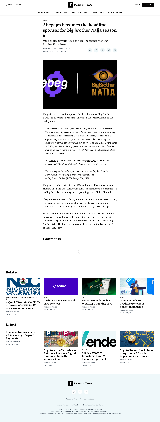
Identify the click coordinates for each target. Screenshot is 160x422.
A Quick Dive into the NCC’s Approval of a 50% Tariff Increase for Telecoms (23, 305)
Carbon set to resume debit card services (61, 302)
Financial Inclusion (80, 12)
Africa (84, 349)
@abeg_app (90, 160)
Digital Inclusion (61, 12)
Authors (75, 399)
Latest (85, 297)
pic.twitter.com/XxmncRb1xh (81, 175)
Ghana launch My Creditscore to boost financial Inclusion (132, 304)
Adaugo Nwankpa (13, 342)
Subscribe (148, 5)
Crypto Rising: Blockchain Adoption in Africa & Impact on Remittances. (136, 353)
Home (40, 12)
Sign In (137, 5)
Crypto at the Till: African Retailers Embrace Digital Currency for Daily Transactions (60, 355)
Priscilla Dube (50, 363)
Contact (83, 399)
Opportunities (98, 12)
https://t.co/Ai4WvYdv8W (56, 175)
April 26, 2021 (82, 178)
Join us (91, 399)
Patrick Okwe (64, 49)
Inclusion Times (49, 49)
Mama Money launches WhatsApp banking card (97, 302)
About (68, 399)
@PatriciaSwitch (64, 164)
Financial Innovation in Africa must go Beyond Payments (20, 335)
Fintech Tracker (115, 12)
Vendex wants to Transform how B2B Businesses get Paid (94, 356)
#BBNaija (53, 160)
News (48, 12)
